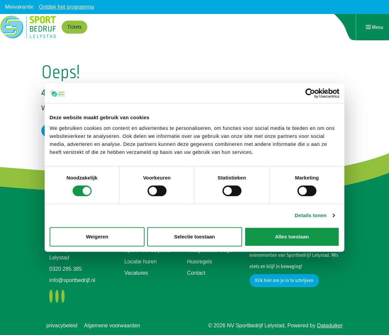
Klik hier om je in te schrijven (284, 280)
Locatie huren (141, 261)
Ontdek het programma (66, 7)
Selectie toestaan (194, 236)
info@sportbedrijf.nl (72, 280)
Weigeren (97, 236)
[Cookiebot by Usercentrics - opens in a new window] (310, 93)
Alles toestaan (292, 236)
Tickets (74, 27)
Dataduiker (330, 325)
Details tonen (310, 215)
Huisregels (199, 261)
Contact (196, 273)
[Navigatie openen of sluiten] (374, 27)
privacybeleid (61, 325)
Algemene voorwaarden (112, 325)
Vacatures (136, 273)
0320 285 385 (65, 269)
